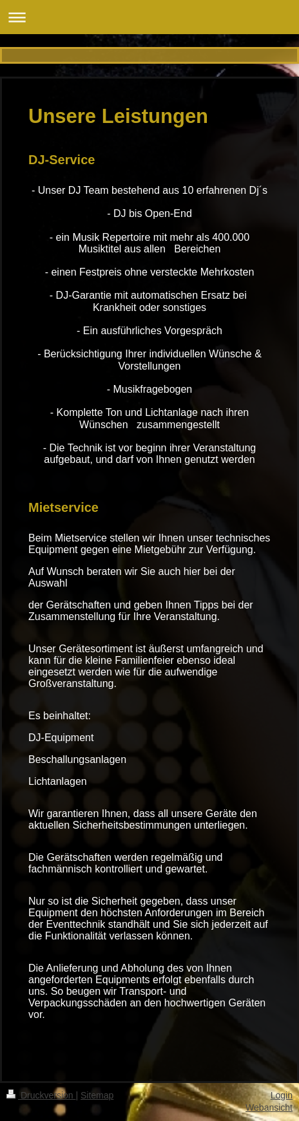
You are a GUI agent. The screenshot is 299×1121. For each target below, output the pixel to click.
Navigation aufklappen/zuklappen (149, 17)
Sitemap (97, 1095)
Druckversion (40, 1095)
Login (282, 1095)
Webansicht (269, 1107)
